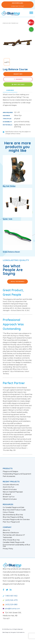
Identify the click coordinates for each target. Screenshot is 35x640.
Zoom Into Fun (8, 487)
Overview (10, 90)
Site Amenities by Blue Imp (13, 514)
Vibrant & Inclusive (10, 489)
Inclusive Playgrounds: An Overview (16, 519)
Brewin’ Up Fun (8, 496)
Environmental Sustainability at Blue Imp (16, 545)
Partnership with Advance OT (14, 535)
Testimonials (7, 537)
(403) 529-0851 (10, 605)
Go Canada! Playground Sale (13, 507)
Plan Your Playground (11, 522)
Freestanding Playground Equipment (17, 474)
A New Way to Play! (17, 4)
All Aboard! (7, 494)
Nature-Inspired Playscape (13, 492)
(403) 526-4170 (10, 600)
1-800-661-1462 (10, 596)
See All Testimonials (17, 281)
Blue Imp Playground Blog (13, 517)
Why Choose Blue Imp (11, 540)
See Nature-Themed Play (10, 23)
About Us (6, 530)
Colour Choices (8, 512)
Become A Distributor (11, 532)
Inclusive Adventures (11, 484)
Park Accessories (9, 476)
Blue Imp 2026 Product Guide (14, 510)
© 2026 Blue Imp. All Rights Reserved (12, 629)
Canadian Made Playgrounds (13, 542)
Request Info (18, 74)
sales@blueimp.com (11, 608)
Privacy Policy (8, 548)
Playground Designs (10, 471)
